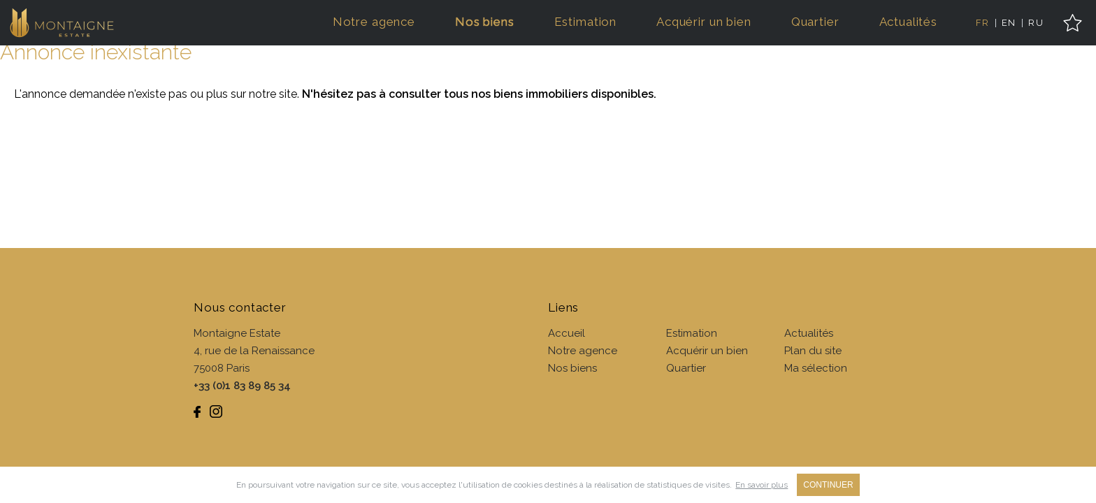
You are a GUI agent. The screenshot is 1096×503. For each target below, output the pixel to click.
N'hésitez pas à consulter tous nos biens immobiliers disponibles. (479, 94)
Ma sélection (815, 368)
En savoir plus (761, 484)
